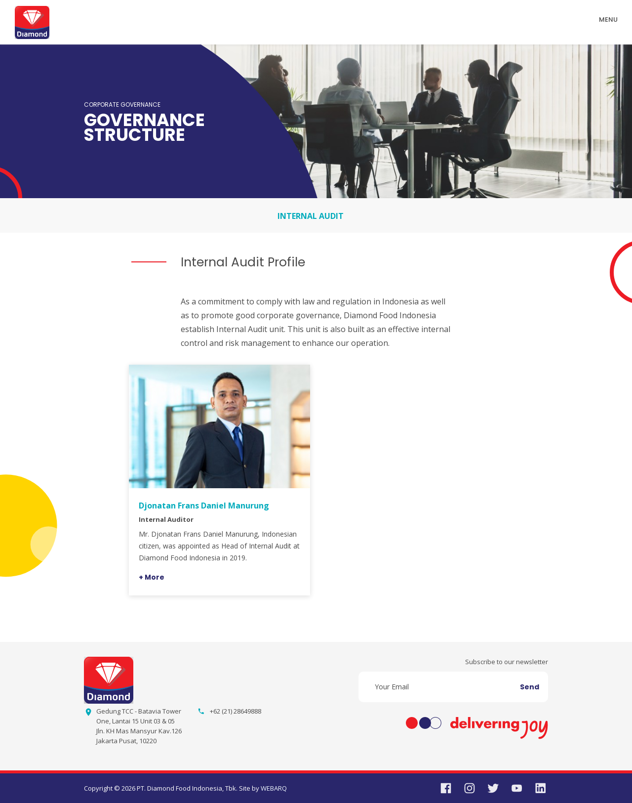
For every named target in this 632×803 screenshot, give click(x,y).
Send (529, 687)
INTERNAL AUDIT (310, 216)
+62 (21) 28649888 (235, 711)
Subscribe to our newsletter (506, 661)
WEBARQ (274, 788)
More (154, 577)
